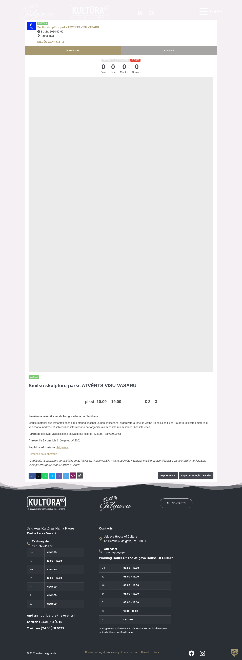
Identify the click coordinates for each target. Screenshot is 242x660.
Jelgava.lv (62, 447)
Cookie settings (94, 652)
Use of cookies (150, 652)
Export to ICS (167, 475)
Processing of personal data (122, 652)
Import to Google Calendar (196, 475)
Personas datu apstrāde (43, 454)
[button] (234, 652)
